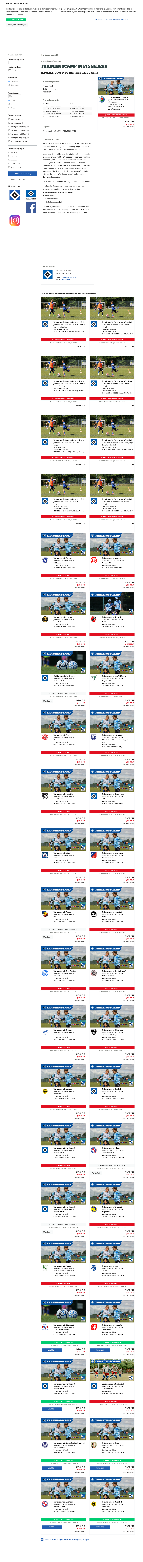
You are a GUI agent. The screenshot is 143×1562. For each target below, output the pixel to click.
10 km (11, 101)
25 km (11, 104)
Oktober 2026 (14, 167)
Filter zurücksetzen (18, 180)
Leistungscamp (15, 119)
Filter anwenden (23, 174)
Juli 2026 (12, 160)
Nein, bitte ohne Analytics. (17, 25)
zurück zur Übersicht (50, 55)
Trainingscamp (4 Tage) (18, 134)
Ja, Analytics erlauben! (16, 19)
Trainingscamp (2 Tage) (18, 127)
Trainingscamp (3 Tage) (18, 130)
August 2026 (14, 164)
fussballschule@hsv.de (69, 277)
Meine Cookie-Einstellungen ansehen (112, 19)
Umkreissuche (14, 93)
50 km (11, 108)
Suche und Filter (16, 55)
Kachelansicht (14, 82)
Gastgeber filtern (22, 68)
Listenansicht (14, 85)
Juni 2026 (12, 156)
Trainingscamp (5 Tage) (18, 138)
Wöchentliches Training (17, 141)
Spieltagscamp (15, 123)
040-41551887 (66, 279)
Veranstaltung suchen (22, 60)
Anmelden (52, 1350)
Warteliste (47, 701)
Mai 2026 (12, 153)
